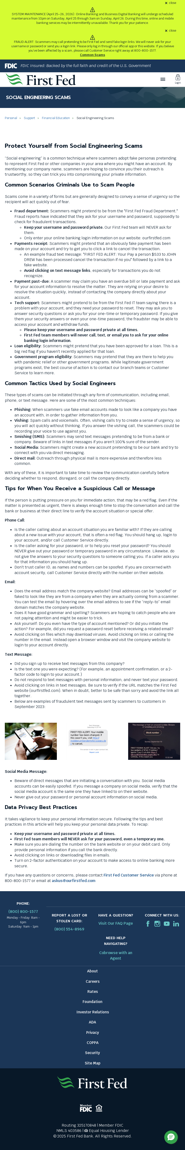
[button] (171, 1137)
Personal (11, 118)
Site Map (92, 1063)
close (172, 3)
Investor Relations (92, 1012)
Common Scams (92, 55)
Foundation (92, 1001)
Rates (92, 991)
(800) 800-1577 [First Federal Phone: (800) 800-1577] (23, 911)
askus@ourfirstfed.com (73, 880)
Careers (92, 981)
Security (92, 1052)
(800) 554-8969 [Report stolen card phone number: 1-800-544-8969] (69, 929)
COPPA (93, 1042)
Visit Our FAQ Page (116, 923)
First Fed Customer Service (129, 875)
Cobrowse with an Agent (115, 955)
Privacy (92, 1032)
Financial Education (56, 118)
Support (29, 118)
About (92, 971)
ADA (92, 1022)
